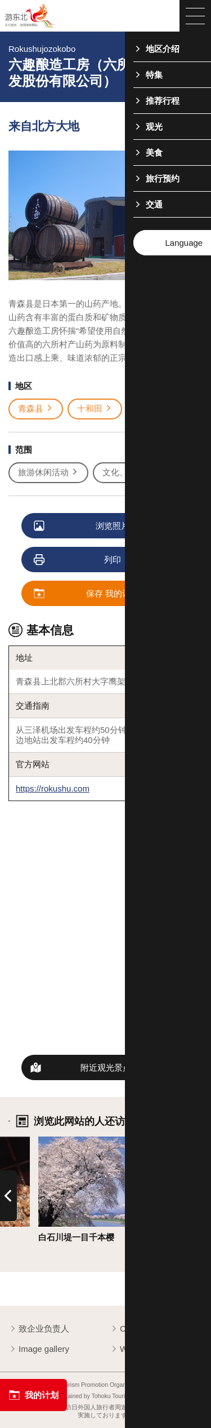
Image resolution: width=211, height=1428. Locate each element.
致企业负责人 (38, 1329)
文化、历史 (128, 472)
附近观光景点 (105, 1067)
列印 (78, 560)
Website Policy (142, 1349)
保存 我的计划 (87, 594)
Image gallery (38, 1349)
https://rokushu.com (52, 788)
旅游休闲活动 (48, 472)
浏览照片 (82, 526)
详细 (46, 1141)
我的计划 (33, 1395)
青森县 (35, 409)
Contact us (135, 1329)
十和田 (95, 409)
